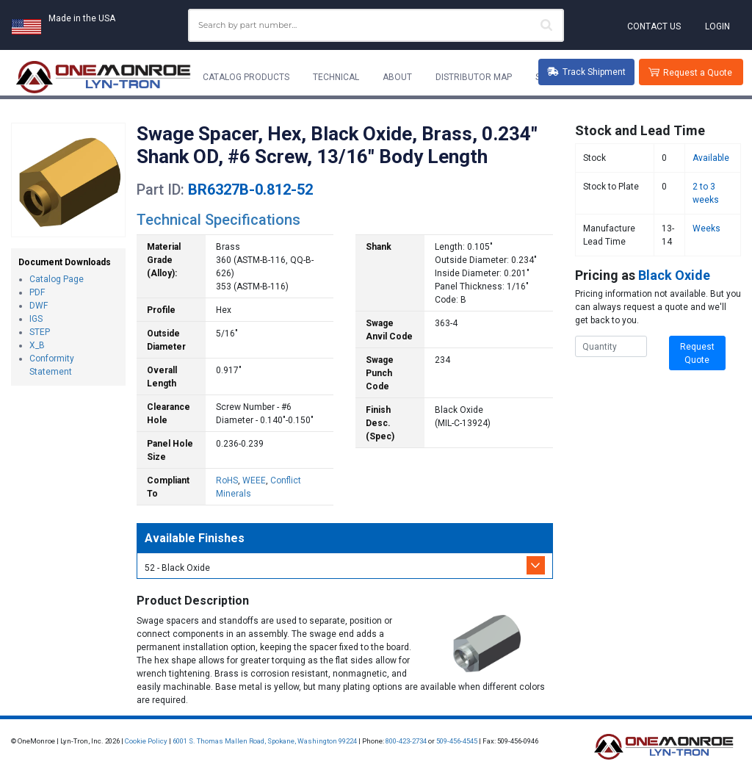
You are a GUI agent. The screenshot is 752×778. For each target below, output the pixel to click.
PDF (37, 292)
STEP (39, 332)
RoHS (227, 480)
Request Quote (697, 353)
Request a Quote (697, 73)
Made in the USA (81, 18)
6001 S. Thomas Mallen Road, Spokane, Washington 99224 (265, 741)
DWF (38, 305)
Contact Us (654, 26)
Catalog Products (246, 77)
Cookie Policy (146, 741)
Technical (336, 77)
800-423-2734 (406, 741)
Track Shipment (586, 72)
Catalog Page (56, 279)
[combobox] (376, 25)
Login (717, 26)
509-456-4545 (456, 741)
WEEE (254, 480)
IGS (36, 319)
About (397, 77)
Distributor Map (473, 77)
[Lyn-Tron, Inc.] (103, 77)
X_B (37, 345)
